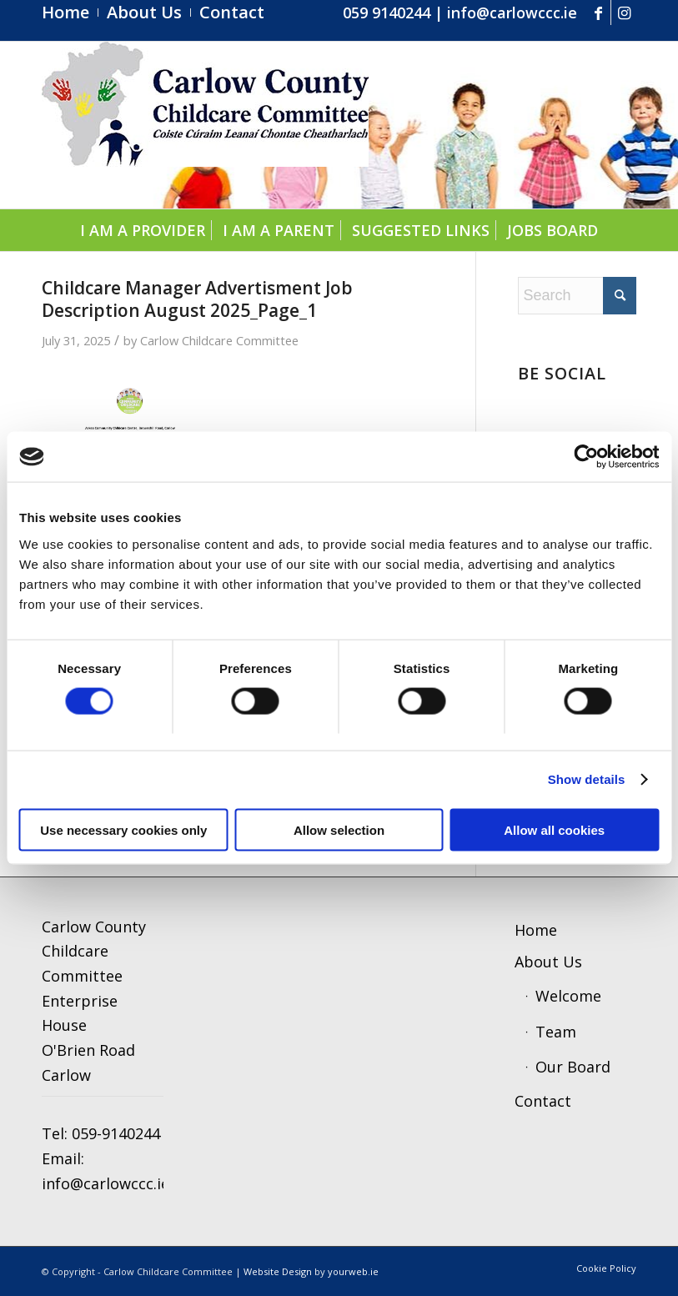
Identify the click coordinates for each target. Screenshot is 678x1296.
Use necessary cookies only (123, 829)
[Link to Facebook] (598, 12)
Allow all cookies (554, 829)
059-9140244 (116, 1133)
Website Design (278, 1271)
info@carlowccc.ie (512, 13)
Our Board (572, 1067)
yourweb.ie (353, 1271)
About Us (548, 962)
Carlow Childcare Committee (219, 340)
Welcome (568, 996)
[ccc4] (205, 125)
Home (536, 930)
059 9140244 (386, 13)
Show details (586, 779)
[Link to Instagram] (623, 12)
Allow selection (339, 829)
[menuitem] (70, 12)
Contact (543, 1101)
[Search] (577, 295)
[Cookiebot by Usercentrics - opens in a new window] (586, 457)
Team (555, 1032)
